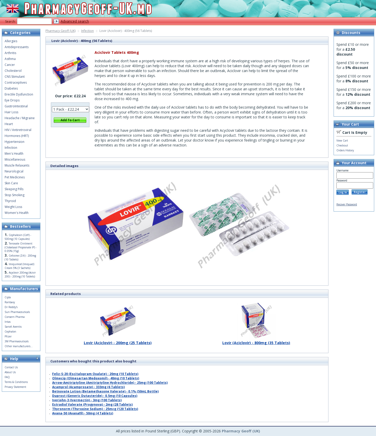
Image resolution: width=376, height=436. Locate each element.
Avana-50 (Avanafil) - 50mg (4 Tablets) (82, 413)
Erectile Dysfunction (19, 94)
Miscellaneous (15, 159)
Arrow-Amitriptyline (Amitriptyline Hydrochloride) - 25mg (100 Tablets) (110, 382)
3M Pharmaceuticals (17, 341)
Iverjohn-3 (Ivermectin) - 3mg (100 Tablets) (87, 400)
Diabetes (11, 88)
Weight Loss (13, 207)
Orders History (345, 150)
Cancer (10, 65)
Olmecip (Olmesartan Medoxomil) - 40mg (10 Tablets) (95, 378)
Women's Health (17, 213)
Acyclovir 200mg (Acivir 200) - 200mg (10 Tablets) (20, 274)
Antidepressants (17, 47)
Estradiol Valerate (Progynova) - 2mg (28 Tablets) (92, 404)
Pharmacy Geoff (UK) (60, 31)
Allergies (11, 41)
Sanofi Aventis (13, 326)
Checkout (342, 145)
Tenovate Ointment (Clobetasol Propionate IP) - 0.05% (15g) (20, 247)
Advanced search (75, 21)
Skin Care (11, 183)
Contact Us (11, 367)
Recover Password (346, 204)
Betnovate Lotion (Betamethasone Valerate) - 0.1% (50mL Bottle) (105, 391)
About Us (10, 372)
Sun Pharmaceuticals (17, 312)
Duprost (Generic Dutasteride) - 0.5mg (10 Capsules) (94, 396)
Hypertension (14, 141)
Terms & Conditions (16, 382)
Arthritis (10, 53)
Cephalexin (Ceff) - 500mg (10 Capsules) (18, 237)
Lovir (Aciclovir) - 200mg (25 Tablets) (118, 340)
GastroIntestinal (16, 106)
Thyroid (10, 201)
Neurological (14, 171)
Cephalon (10, 331)
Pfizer (8, 336)
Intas (8, 322)
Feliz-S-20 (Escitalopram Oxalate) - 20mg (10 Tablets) (95, 374)
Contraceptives (16, 82)
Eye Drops (12, 100)
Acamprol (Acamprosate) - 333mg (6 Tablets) (88, 387)
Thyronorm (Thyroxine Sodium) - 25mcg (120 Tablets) (95, 409)
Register (360, 192)
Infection (87, 31)
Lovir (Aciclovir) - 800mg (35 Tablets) (256, 340)
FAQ (7, 377)
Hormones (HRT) (17, 136)
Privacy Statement (15, 387)
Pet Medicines (15, 177)
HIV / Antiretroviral (18, 130)
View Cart (342, 140)
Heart (9, 124)
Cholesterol (13, 70)
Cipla (8, 297)
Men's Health (14, 153)
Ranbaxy (10, 302)
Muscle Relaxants (17, 165)
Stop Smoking (14, 195)
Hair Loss (11, 112)
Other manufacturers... (19, 346)
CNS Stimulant (15, 76)
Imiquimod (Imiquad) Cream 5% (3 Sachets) (19, 266)
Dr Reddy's (11, 307)
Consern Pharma (15, 317)
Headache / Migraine (20, 118)
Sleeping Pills (14, 189)
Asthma (10, 59)
